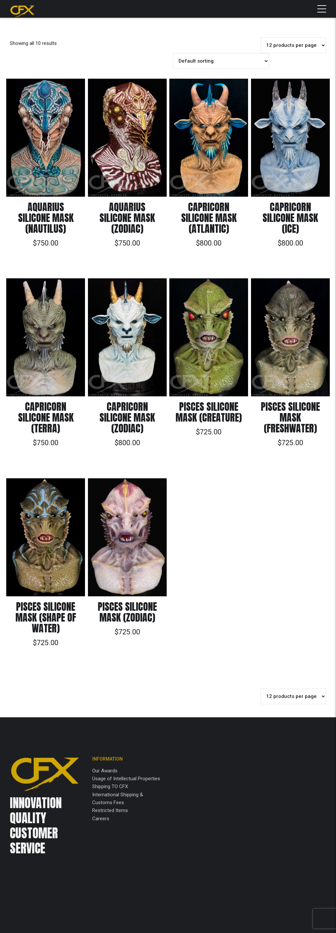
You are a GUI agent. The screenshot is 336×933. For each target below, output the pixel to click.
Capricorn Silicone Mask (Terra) (46, 417)
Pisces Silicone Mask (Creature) (209, 412)
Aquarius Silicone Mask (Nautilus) (46, 218)
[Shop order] (221, 61)
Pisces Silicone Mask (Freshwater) (290, 417)
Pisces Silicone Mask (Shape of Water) (45, 617)
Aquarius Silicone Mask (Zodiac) (127, 218)
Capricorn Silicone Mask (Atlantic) (209, 218)
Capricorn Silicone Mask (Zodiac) (127, 417)
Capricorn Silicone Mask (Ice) (290, 218)
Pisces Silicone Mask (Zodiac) (127, 612)
